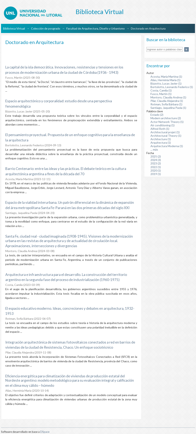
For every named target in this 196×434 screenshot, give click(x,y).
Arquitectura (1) (160, 142)
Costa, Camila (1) (161, 90)
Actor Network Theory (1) (167, 121)
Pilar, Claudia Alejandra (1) (166, 100)
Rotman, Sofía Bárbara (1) (166, 104)
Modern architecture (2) (165, 118)
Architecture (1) (160, 139)
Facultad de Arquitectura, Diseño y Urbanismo (95, 28)
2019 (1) (155, 174)
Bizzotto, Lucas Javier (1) (166, 83)
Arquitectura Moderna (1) (166, 146)
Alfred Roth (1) (159, 128)
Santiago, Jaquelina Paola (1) (168, 107)
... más (154, 149)
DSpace (44, 431)
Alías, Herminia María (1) (165, 80)
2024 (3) (155, 160)
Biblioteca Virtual (14, 28)
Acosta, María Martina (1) (166, 76)
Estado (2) (156, 114)
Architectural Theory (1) (165, 135)
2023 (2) (155, 163)
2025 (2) (155, 156)
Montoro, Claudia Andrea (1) (168, 97)
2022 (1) (155, 167)
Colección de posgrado (45, 28)
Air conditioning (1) (162, 125)
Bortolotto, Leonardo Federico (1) (171, 87)
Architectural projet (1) (165, 132)
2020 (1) (155, 170)
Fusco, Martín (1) (161, 94)
